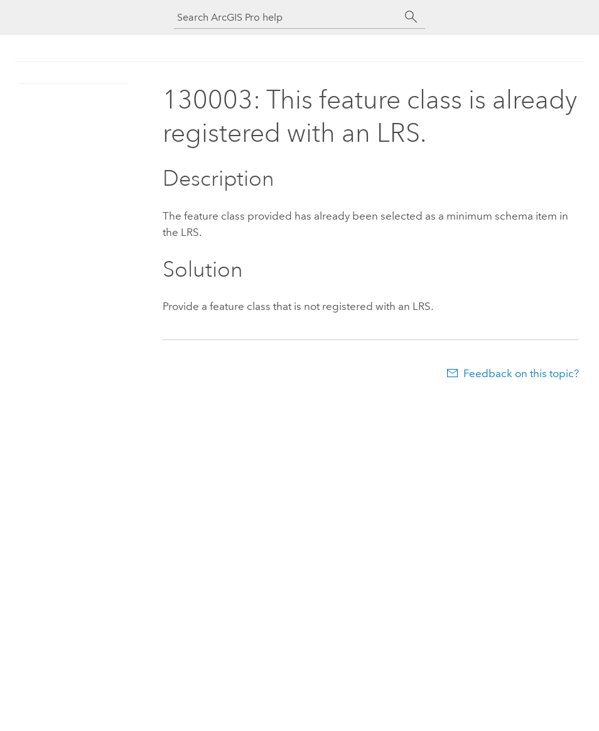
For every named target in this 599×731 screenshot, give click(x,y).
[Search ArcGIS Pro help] (287, 17)
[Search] (411, 17)
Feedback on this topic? (521, 373)
